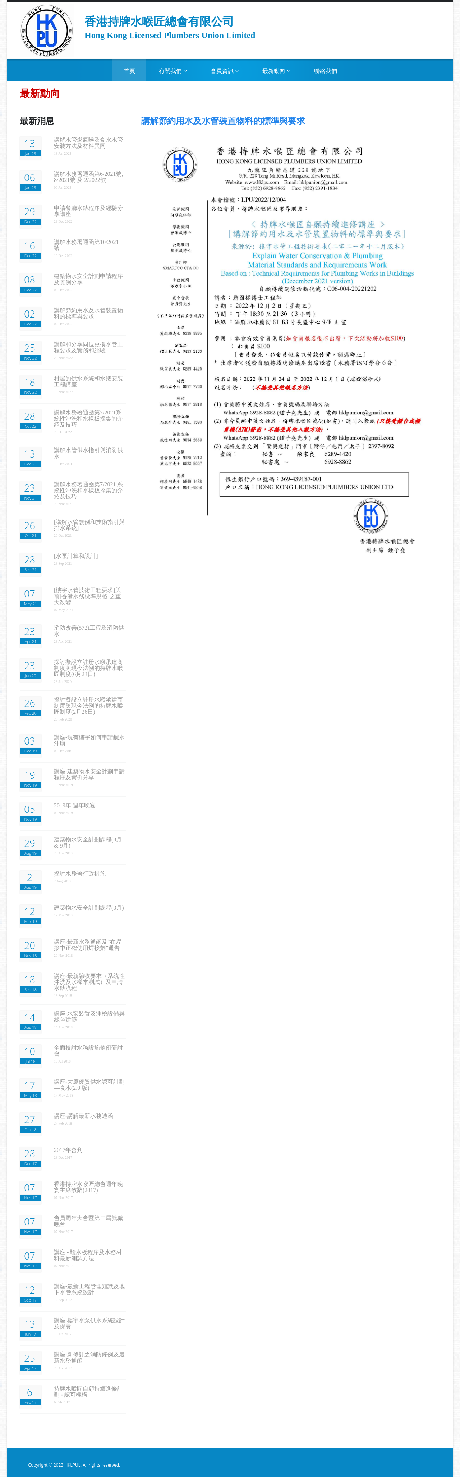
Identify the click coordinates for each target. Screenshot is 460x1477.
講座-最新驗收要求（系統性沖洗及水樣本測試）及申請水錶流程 (89, 982)
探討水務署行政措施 (80, 874)
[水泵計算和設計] (76, 556)
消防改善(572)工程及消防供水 (89, 631)
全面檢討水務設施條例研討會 (88, 1051)
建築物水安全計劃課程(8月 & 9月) (88, 842)
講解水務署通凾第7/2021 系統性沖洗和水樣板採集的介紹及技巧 (88, 490)
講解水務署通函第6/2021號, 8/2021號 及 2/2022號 (88, 177)
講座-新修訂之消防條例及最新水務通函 (89, 1357)
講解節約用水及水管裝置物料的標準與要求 (88, 313)
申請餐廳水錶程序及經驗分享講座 (88, 211)
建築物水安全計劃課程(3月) (89, 908)
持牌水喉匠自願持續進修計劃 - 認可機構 (88, 1391)
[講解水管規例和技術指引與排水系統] (89, 525)
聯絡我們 (325, 71)
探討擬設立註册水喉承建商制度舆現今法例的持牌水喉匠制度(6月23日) (88, 668)
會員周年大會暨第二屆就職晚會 (88, 1221)
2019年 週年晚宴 (75, 805)
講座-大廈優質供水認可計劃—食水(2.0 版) (89, 1085)
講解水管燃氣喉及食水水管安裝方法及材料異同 (88, 143)
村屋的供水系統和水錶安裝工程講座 (88, 381)
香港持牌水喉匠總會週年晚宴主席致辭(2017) (88, 1187)
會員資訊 (225, 71)
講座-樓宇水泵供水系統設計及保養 (89, 1323)
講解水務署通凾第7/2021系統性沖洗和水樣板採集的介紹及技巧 (88, 418)
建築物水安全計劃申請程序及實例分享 (88, 279)
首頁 (129, 71)
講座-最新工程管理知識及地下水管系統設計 (89, 1289)
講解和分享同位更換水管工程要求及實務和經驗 (88, 347)
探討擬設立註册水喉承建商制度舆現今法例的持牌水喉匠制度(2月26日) (88, 706)
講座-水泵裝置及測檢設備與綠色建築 (89, 1017)
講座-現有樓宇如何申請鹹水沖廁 (89, 740)
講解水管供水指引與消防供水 (88, 453)
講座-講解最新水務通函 (83, 1116)
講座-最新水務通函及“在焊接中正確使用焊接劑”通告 (87, 945)
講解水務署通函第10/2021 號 (86, 245)
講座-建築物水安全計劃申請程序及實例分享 (89, 774)
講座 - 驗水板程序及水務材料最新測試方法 (88, 1255)
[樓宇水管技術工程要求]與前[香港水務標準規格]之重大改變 (87, 596)
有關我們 (173, 71)
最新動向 (276, 71)
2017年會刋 (68, 1150)
